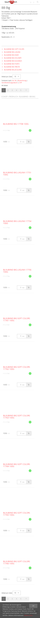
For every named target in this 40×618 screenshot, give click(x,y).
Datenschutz (28, 615)
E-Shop (5, 96)
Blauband (23, 96)
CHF (20, 83)
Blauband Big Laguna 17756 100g (17, 270)
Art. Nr (14, 81)
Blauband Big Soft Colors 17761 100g (16, 319)
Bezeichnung (22, 81)
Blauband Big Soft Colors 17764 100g (16, 465)
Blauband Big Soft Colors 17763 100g (16, 416)
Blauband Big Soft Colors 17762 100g (16, 368)
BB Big (32, 96)
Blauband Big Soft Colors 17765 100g (16, 513)
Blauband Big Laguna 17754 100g (17, 222)
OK (33, 606)
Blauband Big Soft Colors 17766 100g (16, 562)
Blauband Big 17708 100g (16, 124)
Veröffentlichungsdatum (10, 83)
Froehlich (13, 96)
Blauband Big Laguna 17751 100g (17, 173)
